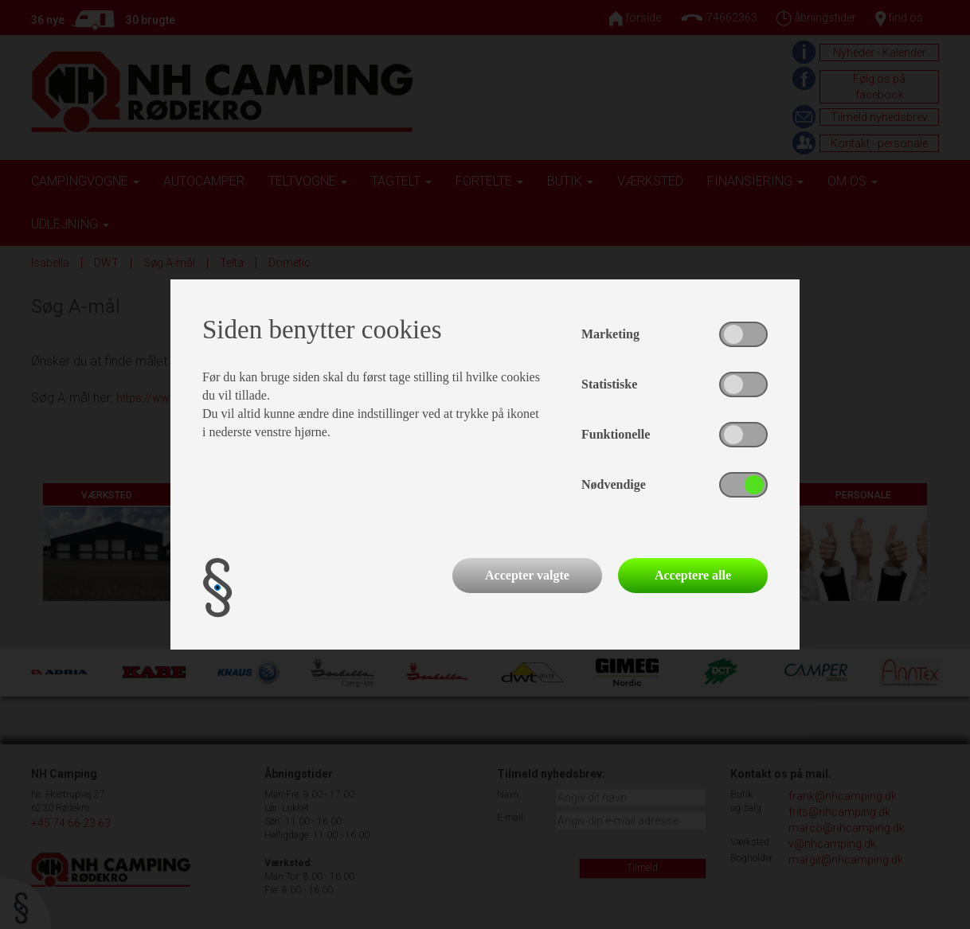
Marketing (610, 334)
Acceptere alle (693, 575)
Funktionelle (615, 434)
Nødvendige (613, 484)
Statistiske (609, 384)
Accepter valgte (527, 575)
